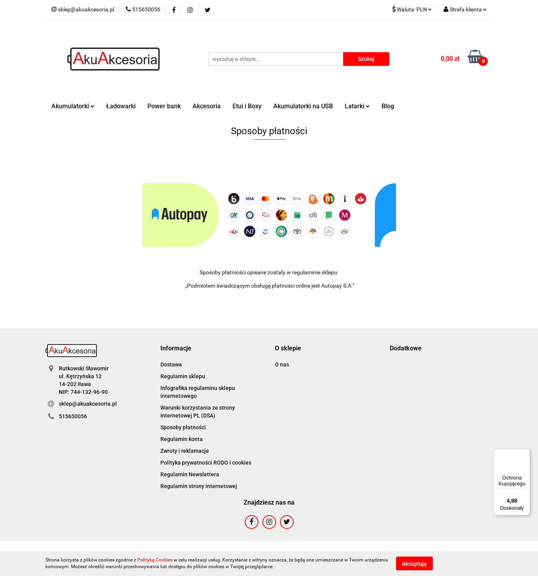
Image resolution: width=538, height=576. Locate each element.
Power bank (164, 106)
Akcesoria (207, 106)
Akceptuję (414, 563)
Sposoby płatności (183, 427)
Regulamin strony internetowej (198, 486)
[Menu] (525, 453)
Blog (388, 106)
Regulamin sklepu (182, 376)
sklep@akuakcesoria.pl (88, 404)
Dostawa (171, 364)
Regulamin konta (181, 439)
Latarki (357, 106)
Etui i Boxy (247, 106)
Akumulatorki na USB (303, 106)
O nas (282, 364)
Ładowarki (121, 106)
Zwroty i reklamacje (184, 451)
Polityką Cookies (155, 560)
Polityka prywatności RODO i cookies (205, 462)
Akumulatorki (73, 106)
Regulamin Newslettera (189, 474)
